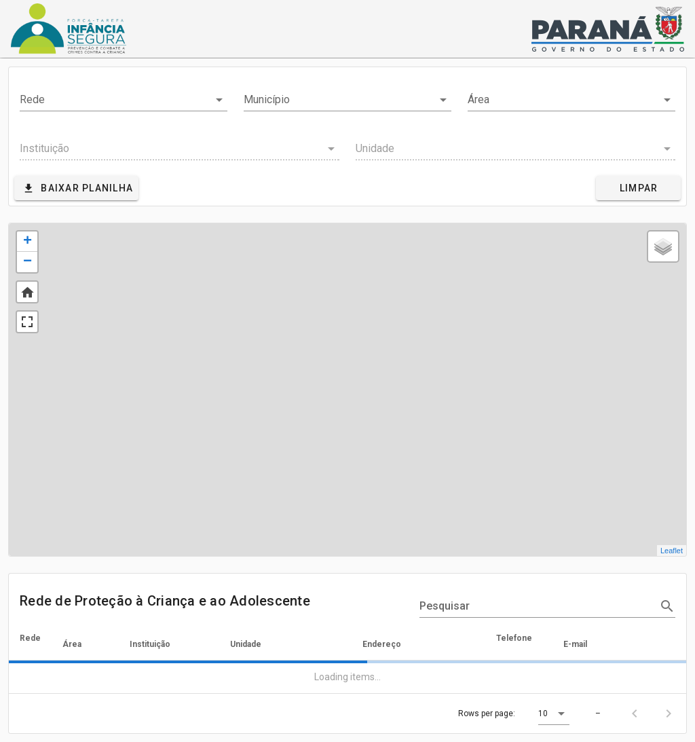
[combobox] (123, 100)
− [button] (27, 262)
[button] (553, 713)
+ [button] (27, 241)
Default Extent (27, 292)
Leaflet (671, 550)
